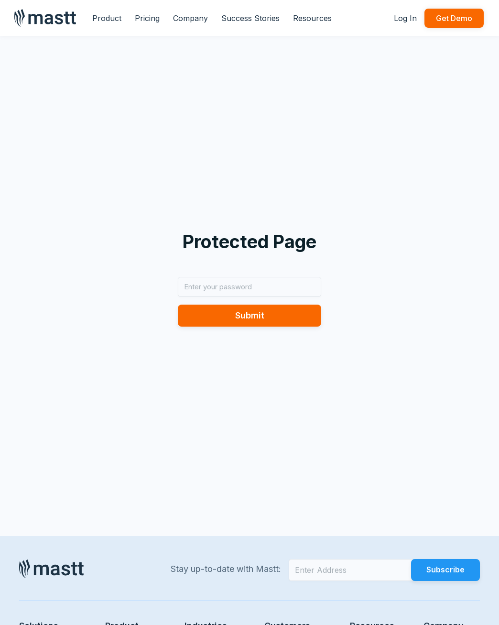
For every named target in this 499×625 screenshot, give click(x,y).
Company (190, 18)
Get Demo (454, 18)
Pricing (147, 18)
